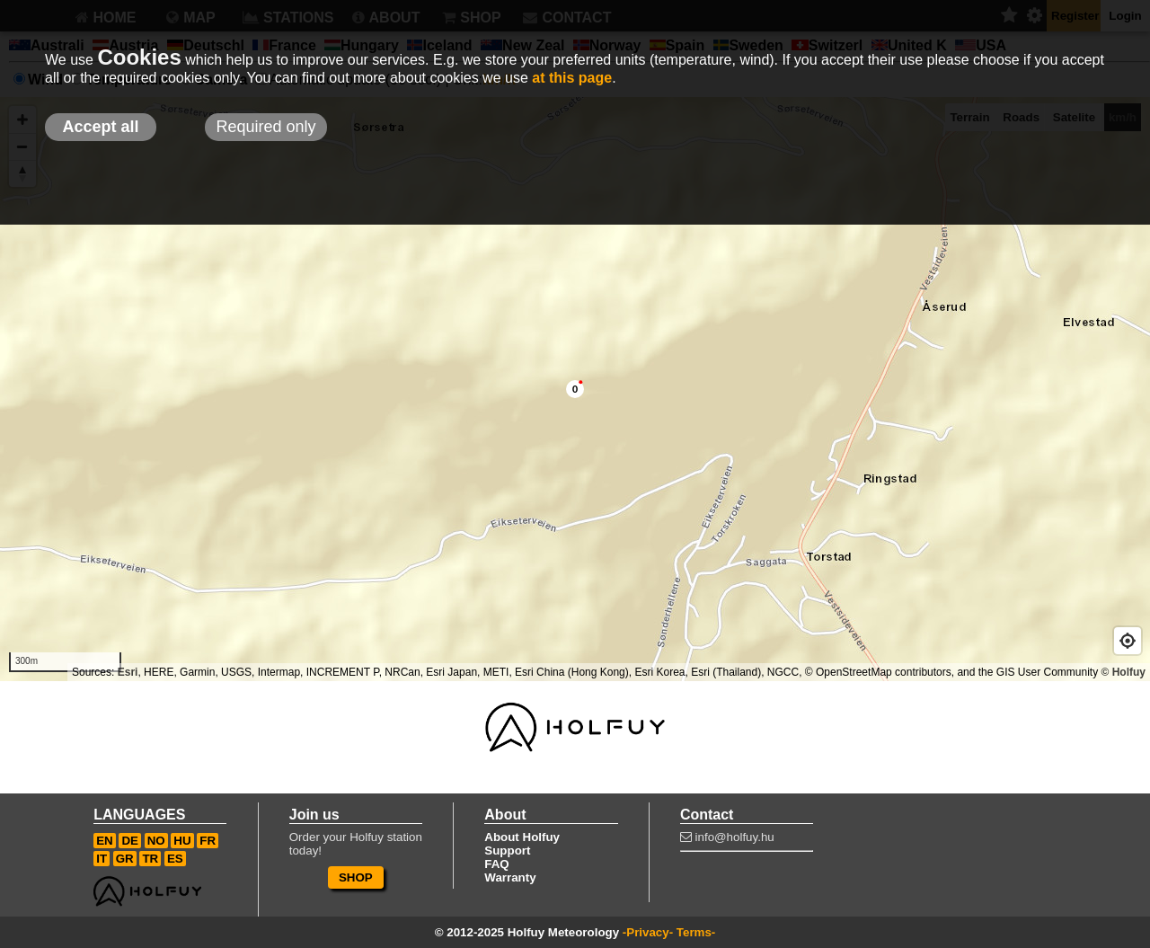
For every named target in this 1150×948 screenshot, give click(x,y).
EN (104, 840)
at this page (572, 77)
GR (125, 858)
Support (507, 850)
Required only (265, 127)
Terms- (696, 932)
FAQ (496, 864)
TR (150, 858)
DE (129, 840)
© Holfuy (1123, 672)
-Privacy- (648, 932)
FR (207, 840)
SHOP (356, 877)
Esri (128, 672)
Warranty (509, 877)
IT (101, 858)
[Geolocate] (1127, 640)
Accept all (100, 127)
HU (181, 840)
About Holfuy (522, 837)
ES (175, 858)
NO (156, 840)
